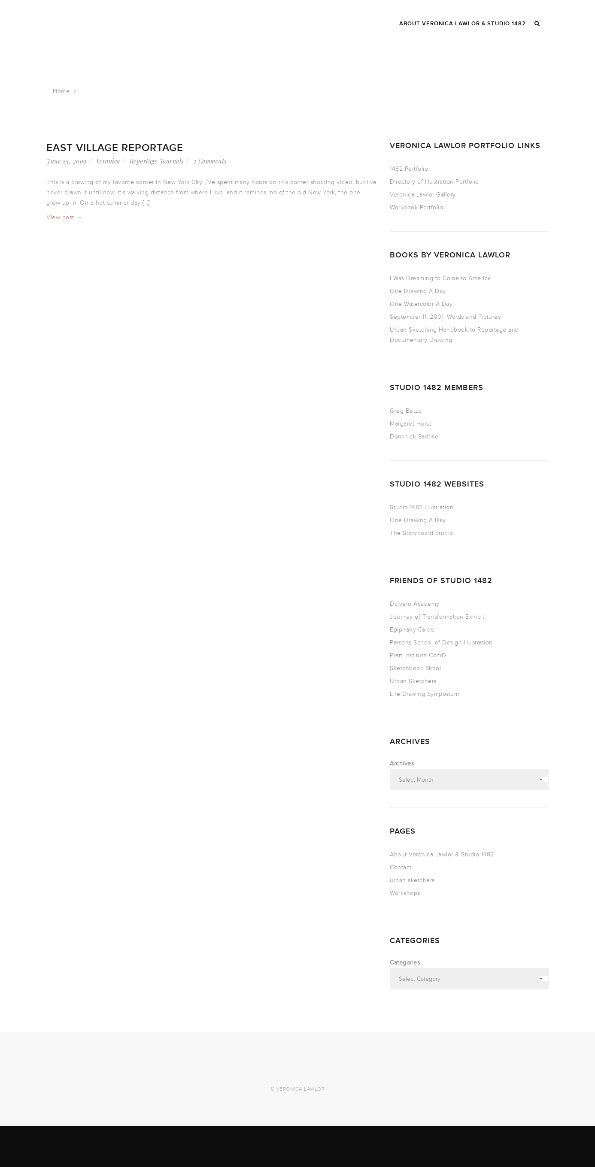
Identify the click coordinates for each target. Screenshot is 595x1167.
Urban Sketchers (413, 681)
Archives (402, 763)
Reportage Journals (157, 161)
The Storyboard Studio (421, 533)
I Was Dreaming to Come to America (440, 278)
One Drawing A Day (418, 291)
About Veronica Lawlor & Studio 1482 (442, 854)
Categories (405, 962)
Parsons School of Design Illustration (441, 642)
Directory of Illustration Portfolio (434, 181)
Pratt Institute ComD (418, 655)
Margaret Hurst (410, 423)
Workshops (405, 893)
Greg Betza (406, 410)
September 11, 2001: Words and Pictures (445, 316)
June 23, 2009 (66, 161)
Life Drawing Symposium (424, 694)
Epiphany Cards (412, 629)
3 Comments (210, 161)
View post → (64, 217)
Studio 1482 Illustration (421, 507)
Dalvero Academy (415, 604)
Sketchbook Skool (415, 668)
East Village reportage (114, 148)
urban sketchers (412, 880)
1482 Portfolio (409, 168)
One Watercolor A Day (421, 304)
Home (61, 91)
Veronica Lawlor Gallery (423, 194)
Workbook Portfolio (416, 207)
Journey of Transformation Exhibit (437, 616)
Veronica (108, 161)
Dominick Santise (414, 436)
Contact (401, 867)
